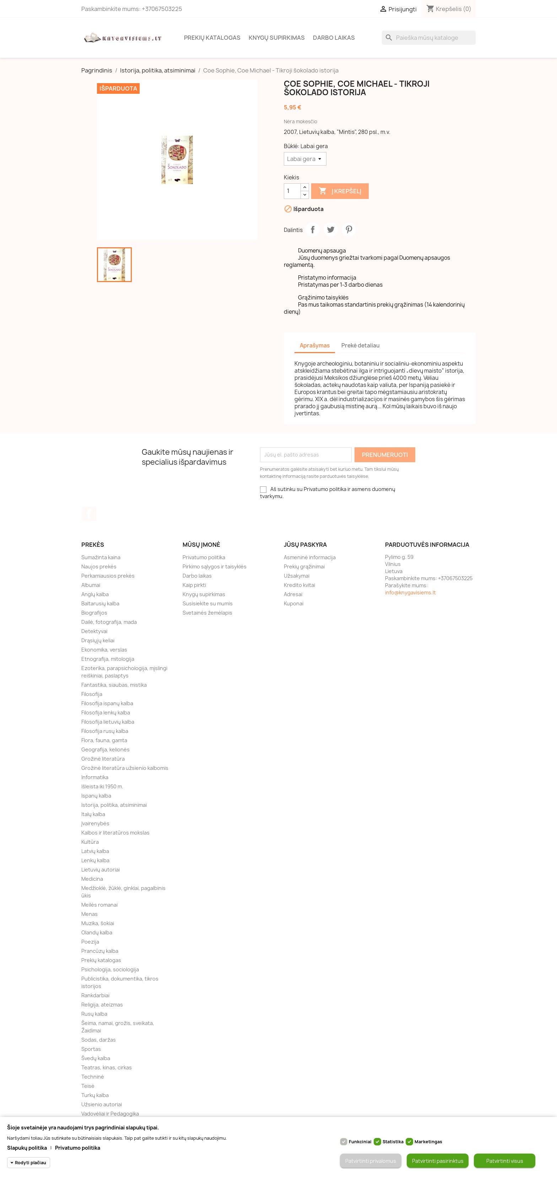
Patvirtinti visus (504, 1160)
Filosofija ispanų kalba (107, 703)
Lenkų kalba (95, 860)
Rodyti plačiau (30, 1163)
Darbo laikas (334, 38)
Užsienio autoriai (101, 1104)
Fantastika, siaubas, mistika (114, 684)
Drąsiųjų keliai (97, 640)
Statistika (393, 1142)
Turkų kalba (95, 1095)
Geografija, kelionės (105, 749)
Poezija (90, 941)
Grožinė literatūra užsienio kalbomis (124, 768)
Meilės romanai (99, 904)
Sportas (91, 1049)
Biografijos (94, 612)
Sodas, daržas (98, 1039)
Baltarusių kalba (100, 603)
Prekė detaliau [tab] (360, 345)
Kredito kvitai (299, 585)
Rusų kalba (94, 1013)
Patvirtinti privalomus (370, 1160)
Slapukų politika (27, 1147)
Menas (89, 914)
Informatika (94, 777)
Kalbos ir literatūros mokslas (115, 832)
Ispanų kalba (96, 795)
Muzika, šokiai (97, 923)
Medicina (92, 878)
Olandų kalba (96, 932)
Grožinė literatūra (103, 758)
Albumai (90, 585)
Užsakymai (296, 575)
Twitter (331, 229)
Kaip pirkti (194, 585)
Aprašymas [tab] (315, 345)
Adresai (293, 594)
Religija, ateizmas (102, 1004)
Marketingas (428, 1142)
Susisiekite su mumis (208, 603)
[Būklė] (305, 159)
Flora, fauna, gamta (104, 740)
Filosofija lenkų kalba (105, 712)
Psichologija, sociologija (110, 969)
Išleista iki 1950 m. (102, 786)
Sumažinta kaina (100, 557)
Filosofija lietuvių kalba (107, 721)
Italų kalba (93, 814)
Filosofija (91, 694)
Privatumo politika (204, 557)
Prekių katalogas (212, 38)
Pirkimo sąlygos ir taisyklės (215, 566)
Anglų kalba (95, 594)
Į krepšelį (340, 191)
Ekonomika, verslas (104, 649)
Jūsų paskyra (305, 545)
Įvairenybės (95, 823)
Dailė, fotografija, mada (109, 622)
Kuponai (293, 603)
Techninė (92, 1076)
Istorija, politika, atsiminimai (114, 805)
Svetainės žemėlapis (207, 612)
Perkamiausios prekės (108, 575)
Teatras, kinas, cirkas (106, 1067)
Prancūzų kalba (99, 951)
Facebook (89, 514)
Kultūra (90, 841)
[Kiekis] (292, 191)
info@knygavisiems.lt (410, 592)
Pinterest (349, 229)
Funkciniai (360, 1142)
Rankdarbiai (95, 995)
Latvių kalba (95, 851)
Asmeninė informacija (310, 557)
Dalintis (312, 229)
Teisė (87, 1086)
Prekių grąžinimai (304, 566)
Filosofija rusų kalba (104, 731)
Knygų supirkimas (277, 38)
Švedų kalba (95, 1058)
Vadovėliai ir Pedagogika (110, 1113)
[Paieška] (429, 38)
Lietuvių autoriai (100, 869)
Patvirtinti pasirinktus (438, 1160)
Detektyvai (94, 631)
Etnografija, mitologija (107, 658)
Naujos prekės (99, 566)
